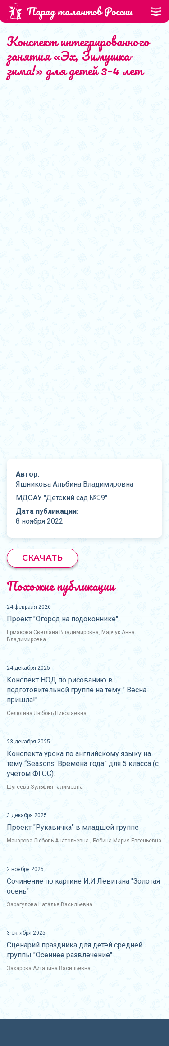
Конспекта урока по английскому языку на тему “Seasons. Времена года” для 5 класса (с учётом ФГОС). (83, 763)
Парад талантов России (69, 11)
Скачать (42, 558)
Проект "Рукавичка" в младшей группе (73, 827)
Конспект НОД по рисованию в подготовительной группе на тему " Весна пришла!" (76, 690)
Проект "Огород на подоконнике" (62, 619)
